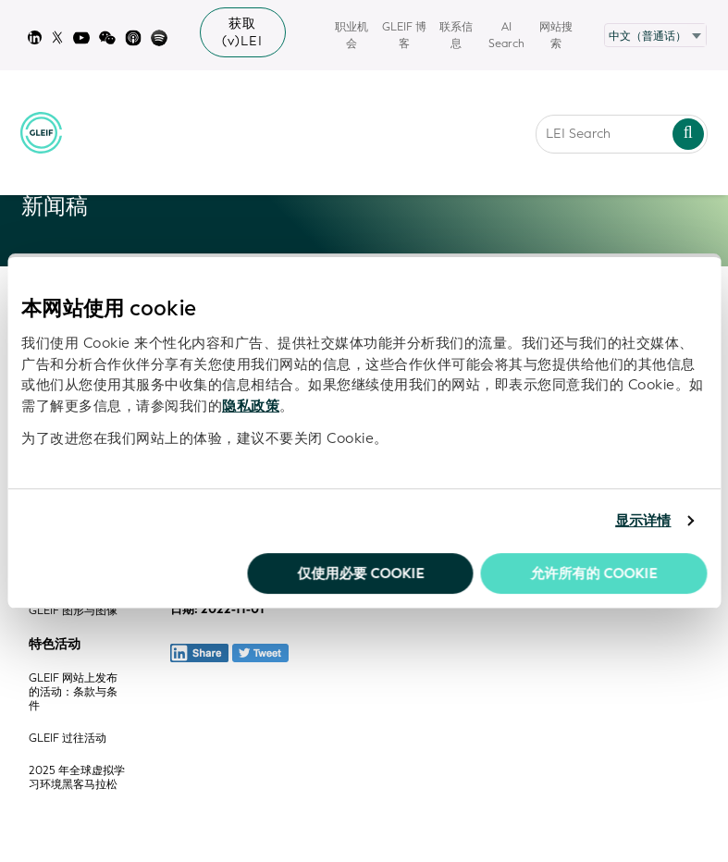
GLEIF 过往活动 (67, 738)
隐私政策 (250, 406)
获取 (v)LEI (242, 32)
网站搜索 (556, 35)
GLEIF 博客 (404, 35)
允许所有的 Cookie (593, 573)
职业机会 (351, 35)
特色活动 (54, 644)
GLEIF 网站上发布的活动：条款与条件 (73, 692)
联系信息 (456, 35)
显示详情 (643, 520)
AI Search (506, 35)
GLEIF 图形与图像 (73, 611)
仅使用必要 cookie (360, 573)
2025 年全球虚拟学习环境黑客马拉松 (77, 778)
